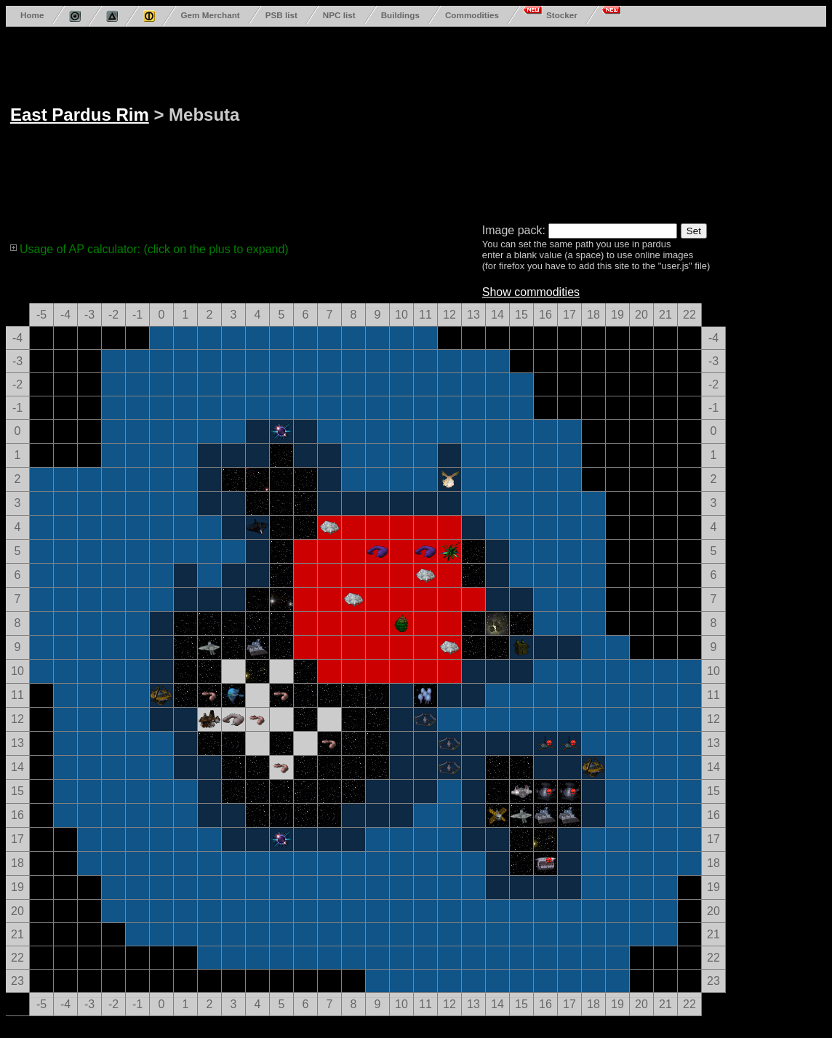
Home (32, 15)
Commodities (472, 15)
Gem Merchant (209, 15)
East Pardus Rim (79, 114)
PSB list (281, 15)
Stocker (561, 15)
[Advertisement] (408, 122)
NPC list (339, 15)
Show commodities (531, 292)
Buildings (400, 15)
